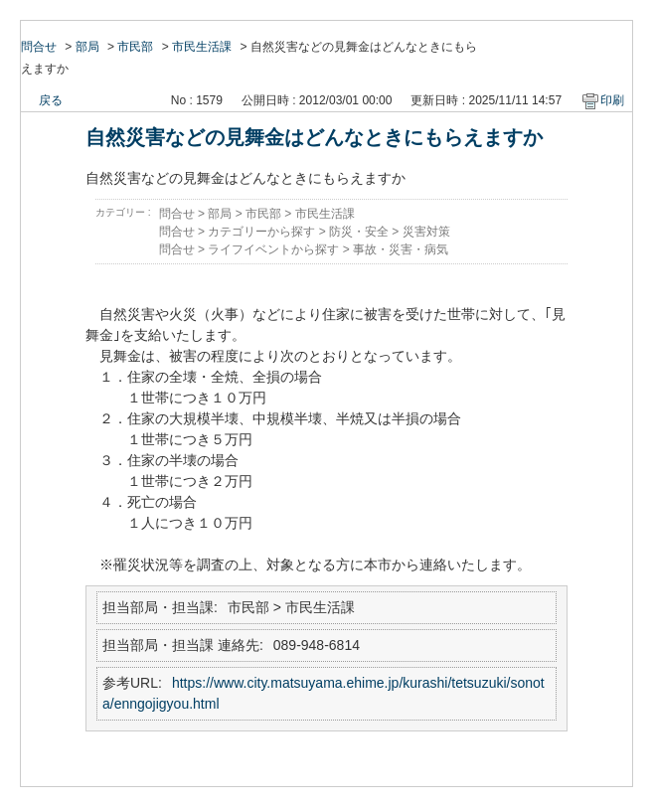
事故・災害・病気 (400, 249)
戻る (51, 100)
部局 (87, 47)
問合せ (39, 47)
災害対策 (426, 232)
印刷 (612, 100)
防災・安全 (359, 232)
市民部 (135, 47)
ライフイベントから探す (273, 249)
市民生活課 (202, 47)
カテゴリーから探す (261, 232)
